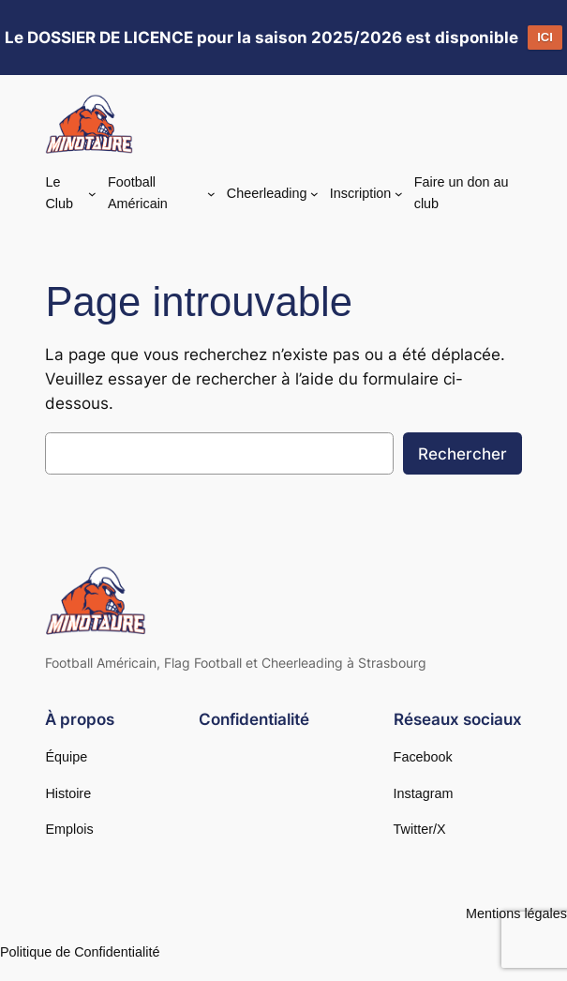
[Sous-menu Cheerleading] (314, 193)
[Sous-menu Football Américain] (211, 193)
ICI (545, 37)
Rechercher (462, 454)
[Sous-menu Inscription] (399, 193)
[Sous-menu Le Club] (92, 193)
